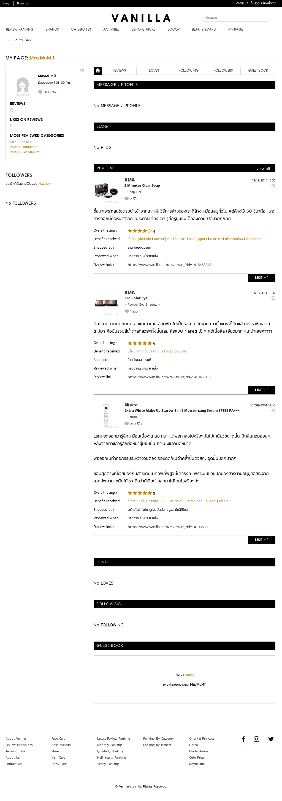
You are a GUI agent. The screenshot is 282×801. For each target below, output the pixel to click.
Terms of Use (15, 751)
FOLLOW (50, 92)
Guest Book (258, 70)
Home (10, 39)
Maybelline (197, 763)
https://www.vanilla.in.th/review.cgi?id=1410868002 (169, 526)
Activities (111, 29)
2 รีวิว (134, 198)
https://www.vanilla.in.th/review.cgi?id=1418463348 (169, 264)
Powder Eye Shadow (25, 151)
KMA (129, 180)
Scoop (174, 29)
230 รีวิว (136, 423)
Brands (52, 29)
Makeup (57, 751)
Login (7, 3)
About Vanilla (16, 738)
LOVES (154, 70)
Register (22, 3)
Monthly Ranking (109, 744)
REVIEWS (119, 70)
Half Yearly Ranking (111, 757)
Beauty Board (204, 29)
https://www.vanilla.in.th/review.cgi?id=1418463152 (169, 376)
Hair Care (58, 757)
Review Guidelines (19, 744)
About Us (13, 757)
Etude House (198, 751)
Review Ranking (19, 29)
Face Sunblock (20, 141)
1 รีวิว (134, 311)
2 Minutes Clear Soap (142, 185)
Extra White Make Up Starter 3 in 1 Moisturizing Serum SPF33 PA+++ (182, 410)
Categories (81, 29)
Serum (132, 416)
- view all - (263, 168)
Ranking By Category (158, 738)
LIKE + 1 (261, 278)
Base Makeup (61, 744)
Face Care (58, 738)
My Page (235, 29)
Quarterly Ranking (110, 751)
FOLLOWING (189, 70)
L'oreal (194, 744)
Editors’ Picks (143, 29)
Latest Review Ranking (113, 738)
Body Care (59, 763)
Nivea (131, 405)
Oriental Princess (201, 738)
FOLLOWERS (19, 175)
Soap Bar (134, 191)
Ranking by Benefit (157, 744)
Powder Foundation (24, 146)
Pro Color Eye (135, 298)
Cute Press (197, 757)
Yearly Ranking (108, 763)
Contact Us (13, 763)
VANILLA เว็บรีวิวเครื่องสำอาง (256, 3)
